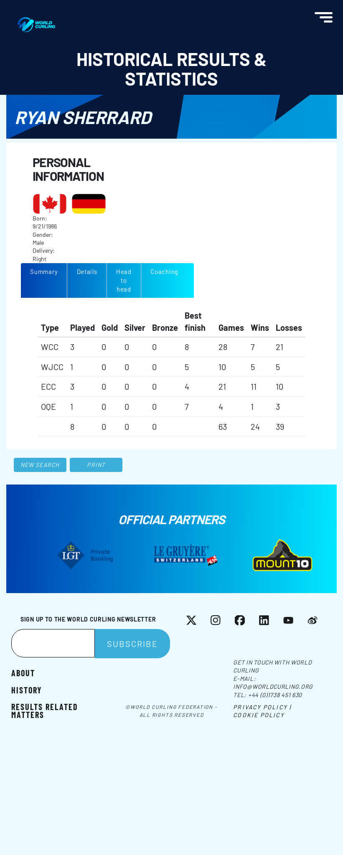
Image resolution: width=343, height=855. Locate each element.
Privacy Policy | (262, 706)
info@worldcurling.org (273, 686)
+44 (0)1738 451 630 (275, 694)
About (23, 672)
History (26, 689)
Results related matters (44, 710)
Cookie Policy (258, 714)
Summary (44, 271)
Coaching (164, 271)
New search (39, 464)
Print (96, 464)
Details (87, 271)
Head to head (124, 280)
